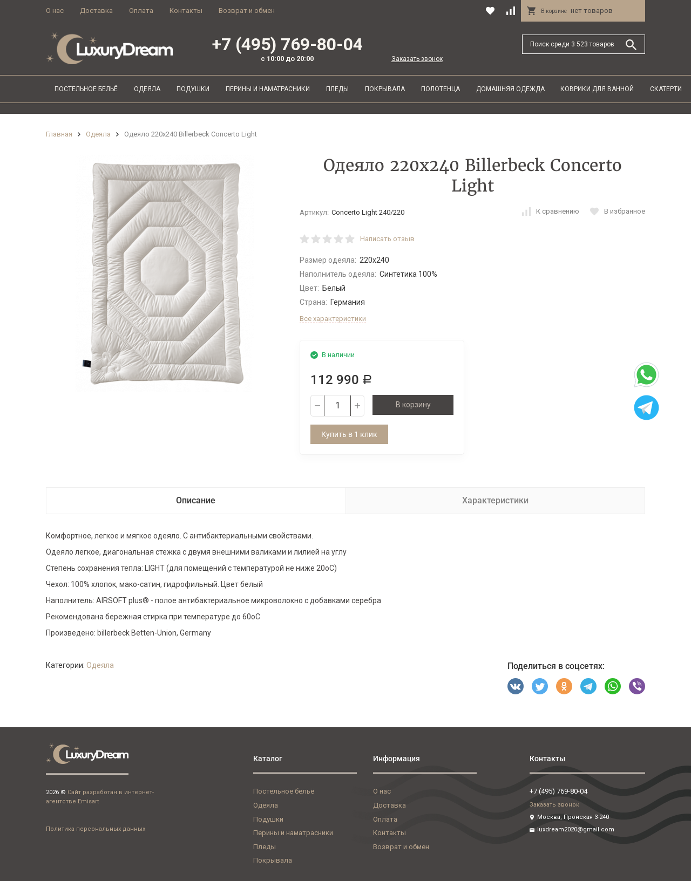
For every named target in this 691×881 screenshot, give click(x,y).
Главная (59, 134)
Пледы (337, 89)
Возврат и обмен (247, 10)
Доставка (96, 10)
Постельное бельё (86, 89)
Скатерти (666, 89)
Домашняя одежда (510, 89)
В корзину (413, 404)
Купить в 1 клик (349, 434)
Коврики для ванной (597, 89)
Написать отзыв (387, 239)
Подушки (193, 89)
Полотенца (440, 89)
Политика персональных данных (95, 828)
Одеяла (147, 89)
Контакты (186, 10)
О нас (55, 10)
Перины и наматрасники (268, 89)
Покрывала (385, 89)
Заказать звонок (417, 59)
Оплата (141, 10)
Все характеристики (333, 319)
